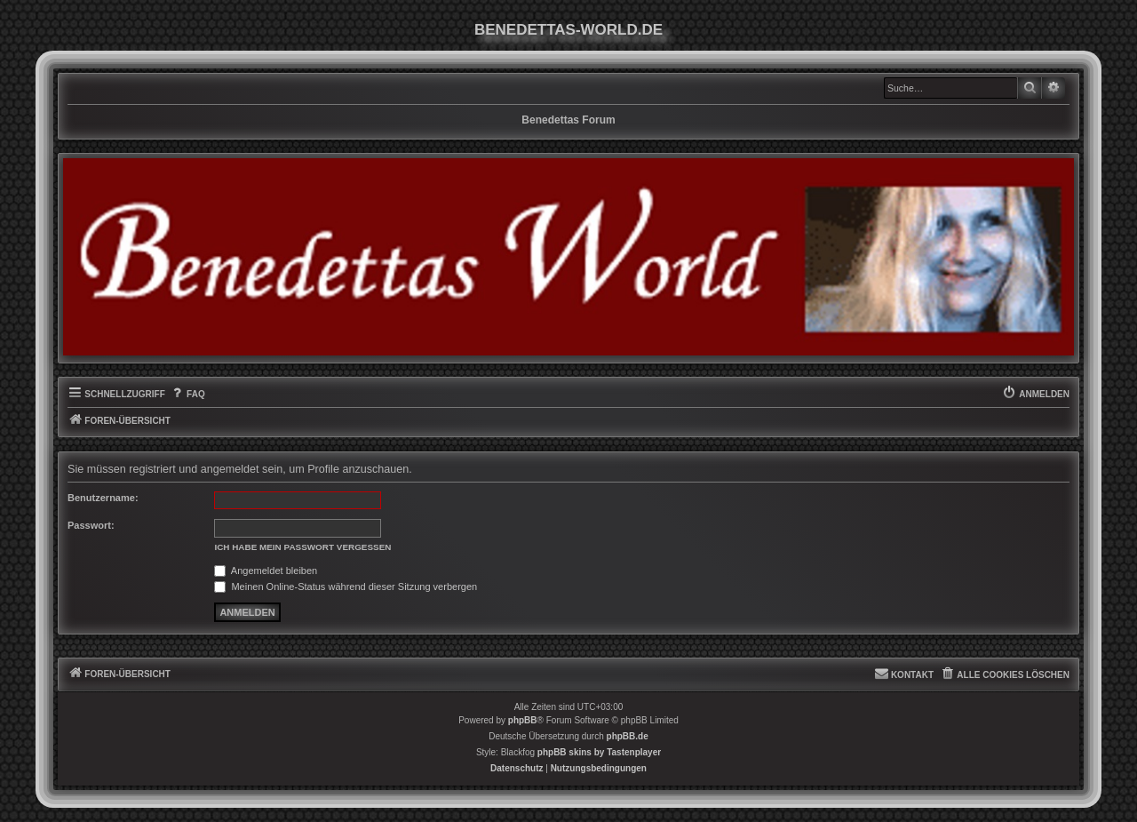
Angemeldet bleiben (265, 570)
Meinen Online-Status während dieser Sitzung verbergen (345, 586)
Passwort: (91, 525)
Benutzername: (103, 497)
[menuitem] (187, 394)
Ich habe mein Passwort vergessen (302, 547)
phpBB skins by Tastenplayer (599, 752)
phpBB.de (627, 736)
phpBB (522, 720)
